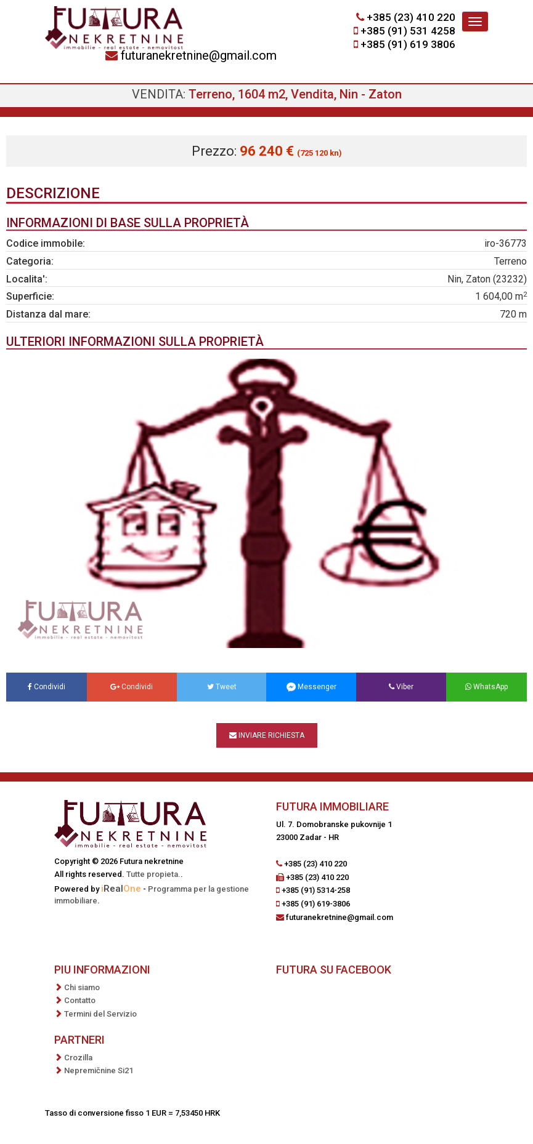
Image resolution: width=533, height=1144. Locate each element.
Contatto (80, 1000)
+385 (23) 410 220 (411, 17)
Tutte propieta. (153, 874)
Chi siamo (82, 987)
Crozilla (78, 1057)
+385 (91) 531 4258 (407, 31)
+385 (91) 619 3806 (407, 44)
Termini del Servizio (100, 1013)
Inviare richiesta (266, 735)
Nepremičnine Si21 (98, 1070)
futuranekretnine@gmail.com (199, 55)
